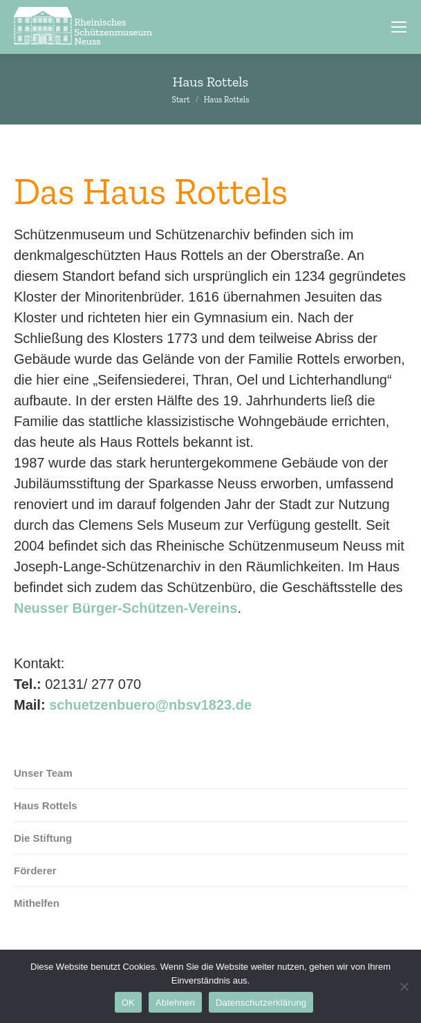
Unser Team (43, 773)
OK (128, 1002)
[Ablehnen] (404, 986)
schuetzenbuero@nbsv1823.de (150, 704)
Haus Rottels (45, 805)
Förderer (35, 870)
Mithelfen (36, 903)
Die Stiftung (43, 838)
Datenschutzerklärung (261, 1002)
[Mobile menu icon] (399, 27)
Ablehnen (175, 1002)
